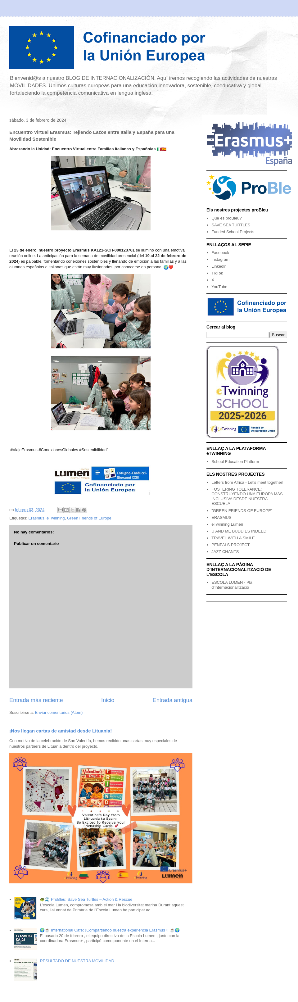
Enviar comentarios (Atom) (59, 712)
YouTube (219, 286)
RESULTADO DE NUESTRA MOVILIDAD (77, 961)
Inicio (107, 700)
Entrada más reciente (36, 700)
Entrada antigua (172, 700)
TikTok (217, 273)
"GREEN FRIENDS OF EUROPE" (241, 510)
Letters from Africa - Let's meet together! (247, 482)
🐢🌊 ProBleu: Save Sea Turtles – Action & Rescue (86, 899)
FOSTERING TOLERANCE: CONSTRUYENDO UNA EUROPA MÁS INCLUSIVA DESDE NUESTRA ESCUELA (246, 496)
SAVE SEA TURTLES (230, 225)
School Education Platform (235, 461)
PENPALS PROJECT (230, 544)
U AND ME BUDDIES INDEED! (239, 531)
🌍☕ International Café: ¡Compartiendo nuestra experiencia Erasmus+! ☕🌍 (109, 930)
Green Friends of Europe (89, 518)
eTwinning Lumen (227, 524)
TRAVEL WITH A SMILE (233, 538)
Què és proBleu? (226, 218)
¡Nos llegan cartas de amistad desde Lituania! (60, 730)
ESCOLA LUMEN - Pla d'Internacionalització (231, 585)
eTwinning (56, 518)
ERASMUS (221, 517)
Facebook (220, 252)
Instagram (220, 259)
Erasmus (36, 518)
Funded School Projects (232, 231)
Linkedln (218, 266)
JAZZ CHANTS (225, 551)
